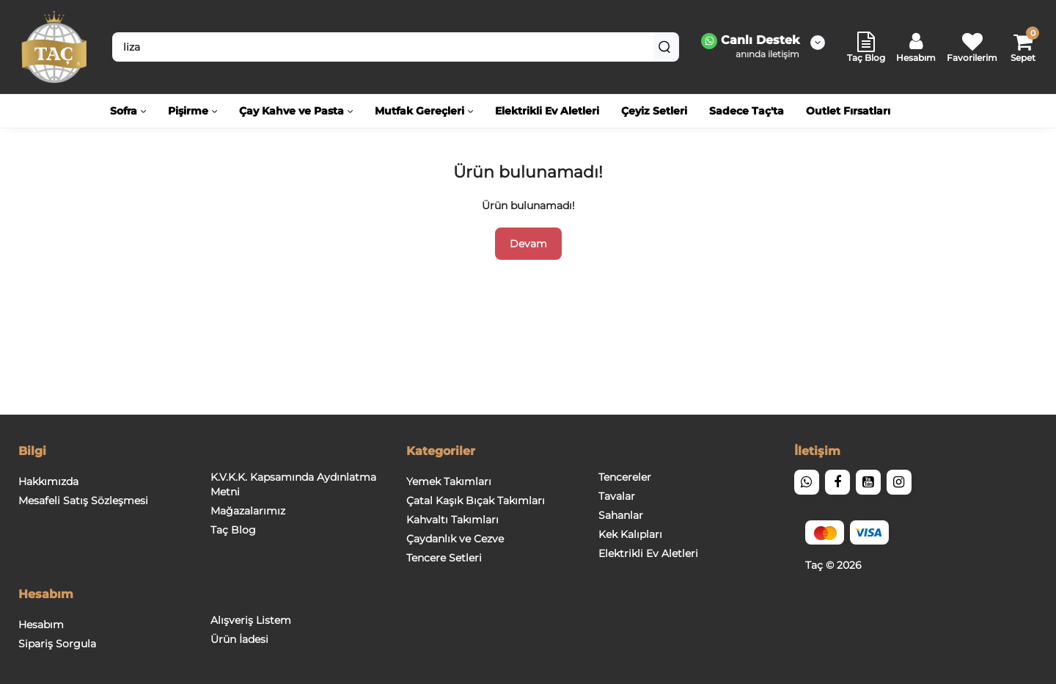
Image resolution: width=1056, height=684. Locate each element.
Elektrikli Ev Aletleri (648, 553)
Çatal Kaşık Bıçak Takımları (475, 500)
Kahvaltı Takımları (452, 519)
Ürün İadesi (239, 639)
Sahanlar (620, 515)
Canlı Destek (750, 41)
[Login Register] (916, 47)
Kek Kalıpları (630, 534)
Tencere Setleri (444, 557)
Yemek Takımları (448, 481)
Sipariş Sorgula (57, 643)
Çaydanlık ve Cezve (455, 538)
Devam (528, 243)
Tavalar (616, 496)
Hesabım (41, 624)
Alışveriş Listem (250, 620)
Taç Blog (233, 529)
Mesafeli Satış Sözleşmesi (83, 500)
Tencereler (624, 477)
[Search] (664, 47)
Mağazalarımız (247, 510)
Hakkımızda (48, 481)
